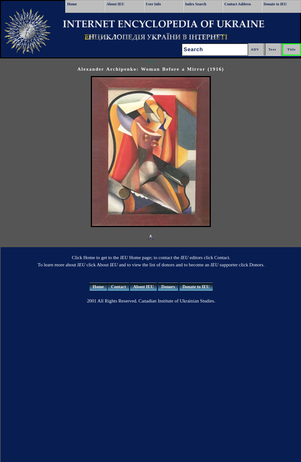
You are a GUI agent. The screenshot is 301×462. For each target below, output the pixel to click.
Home (72, 4)
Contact (118, 287)
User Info (153, 4)
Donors (168, 287)
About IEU (115, 4)
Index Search (195, 4)
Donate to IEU (275, 4)
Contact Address (237, 4)
